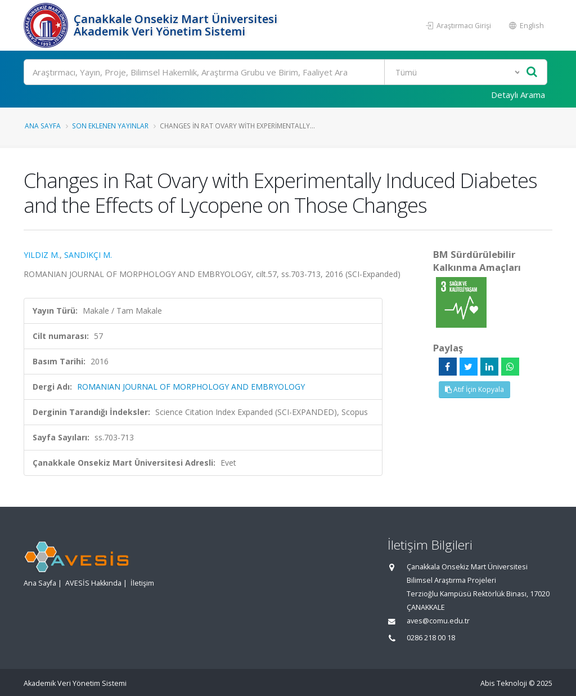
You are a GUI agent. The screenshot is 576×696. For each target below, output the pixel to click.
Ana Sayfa (43, 125)
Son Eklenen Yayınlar (110, 125)
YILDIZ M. (42, 254)
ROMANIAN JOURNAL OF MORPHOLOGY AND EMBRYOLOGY (191, 386)
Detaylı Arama (518, 94)
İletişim (142, 583)
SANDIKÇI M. (88, 254)
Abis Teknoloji (503, 683)
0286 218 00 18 (431, 638)
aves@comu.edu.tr (438, 621)
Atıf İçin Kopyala (474, 389)
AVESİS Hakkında (93, 583)
